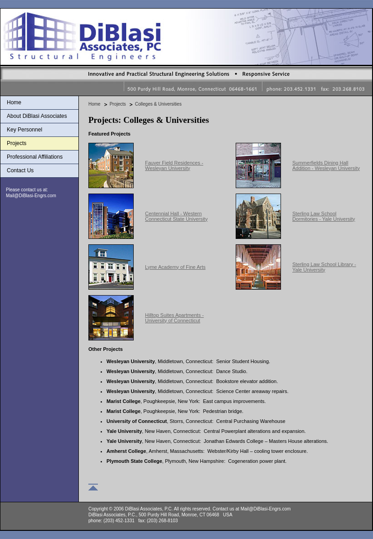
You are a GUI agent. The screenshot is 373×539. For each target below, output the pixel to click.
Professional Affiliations (35, 157)
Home (14, 102)
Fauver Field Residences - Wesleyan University (174, 165)
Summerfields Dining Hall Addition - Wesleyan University (326, 165)
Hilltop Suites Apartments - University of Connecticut (174, 317)
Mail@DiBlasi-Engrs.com (31, 195)
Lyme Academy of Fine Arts (175, 267)
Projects (16, 143)
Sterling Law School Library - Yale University (324, 267)
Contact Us (20, 170)
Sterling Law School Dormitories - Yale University (323, 216)
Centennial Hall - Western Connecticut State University (176, 216)
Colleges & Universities (158, 104)
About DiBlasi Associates (37, 116)
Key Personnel (24, 129)
